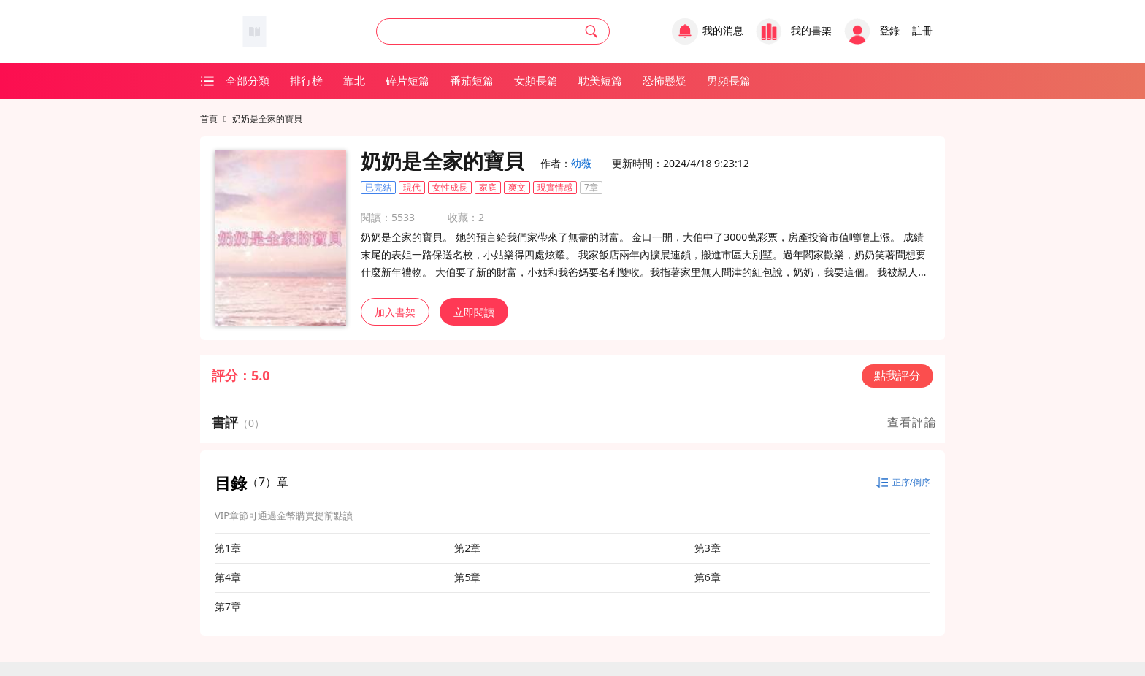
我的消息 (722, 31)
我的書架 (811, 31)
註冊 (922, 31)
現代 (412, 187)
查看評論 (912, 422)
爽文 (517, 187)
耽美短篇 (600, 80)
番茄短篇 (472, 80)
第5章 (467, 577)
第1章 (228, 548)
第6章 (707, 577)
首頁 (209, 118)
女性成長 (449, 187)
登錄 (889, 31)
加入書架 (395, 312)
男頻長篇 (729, 80)
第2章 (467, 548)
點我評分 (897, 375)
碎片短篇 (407, 80)
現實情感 (554, 187)
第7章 (228, 606)
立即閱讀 (473, 312)
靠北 (354, 80)
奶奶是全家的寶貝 (267, 118)
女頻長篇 (536, 80)
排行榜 (306, 80)
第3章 (707, 548)
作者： (565, 163)
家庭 (488, 187)
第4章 (228, 577)
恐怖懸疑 (664, 80)
